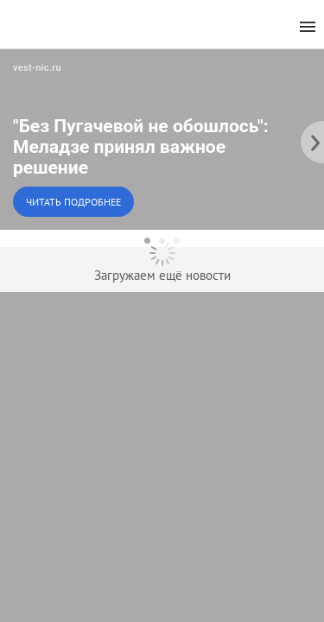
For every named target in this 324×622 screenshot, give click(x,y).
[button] (162, 139)
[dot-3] (177, 241)
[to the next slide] (311, 139)
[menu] (307, 27)
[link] (162, 139)
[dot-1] (147, 241)
